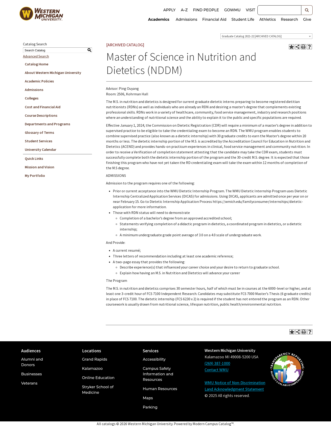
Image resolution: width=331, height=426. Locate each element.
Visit (250, 10)
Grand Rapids (94, 359)
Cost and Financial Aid (42, 107)
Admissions (186, 19)
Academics (158, 19)
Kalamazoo (92, 368)
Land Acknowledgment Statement (234, 389)
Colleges (31, 98)
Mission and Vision (39, 167)
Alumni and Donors (32, 362)
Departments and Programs (47, 124)
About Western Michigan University (53, 72)
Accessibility (154, 359)
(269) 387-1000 (217, 363)
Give (307, 19)
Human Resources (160, 389)
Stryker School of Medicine (98, 390)
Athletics (267, 19)
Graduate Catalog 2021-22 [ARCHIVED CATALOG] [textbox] (252, 36)
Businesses (31, 374)
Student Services (38, 141)
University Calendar (40, 149)
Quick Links (34, 158)
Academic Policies (39, 81)
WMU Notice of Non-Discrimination (235, 382)
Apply (169, 10)
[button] (307, 10)
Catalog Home (36, 64)
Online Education (98, 378)
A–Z (184, 10)
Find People (206, 10)
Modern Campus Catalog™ (213, 423)
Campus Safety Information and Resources (158, 374)
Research (289, 19)
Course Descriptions (41, 115)
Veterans (29, 383)
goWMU (232, 10)
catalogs (109, 423)
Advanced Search (36, 56)
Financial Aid (214, 19)
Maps (148, 398)
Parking (150, 407)
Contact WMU (216, 369)
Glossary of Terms (39, 132)
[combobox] (266, 36)
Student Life (242, 19)
